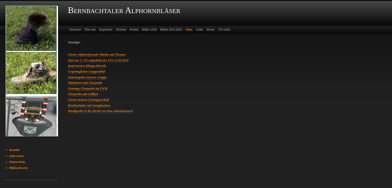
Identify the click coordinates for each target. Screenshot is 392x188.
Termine (121, 29)
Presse (211, 29)
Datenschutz (17, 162)
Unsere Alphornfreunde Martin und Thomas (97, 54)
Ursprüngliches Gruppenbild (86, 71)
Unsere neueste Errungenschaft (88, 100)
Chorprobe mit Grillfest (83, 94)
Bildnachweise (18, 168)
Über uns (90, 29)
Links (199, 29)
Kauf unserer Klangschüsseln (87, 66)
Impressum (16, 156)
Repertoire (105, 29)
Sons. (189, 29)
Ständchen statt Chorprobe (85, 83)
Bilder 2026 (149, 29)
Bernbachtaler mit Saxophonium (89, 105)
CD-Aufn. (224, 29)
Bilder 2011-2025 (171, 29)
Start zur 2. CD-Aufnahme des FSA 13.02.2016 (98, 60)
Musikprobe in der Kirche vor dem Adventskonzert (100, 111)
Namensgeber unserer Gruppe (87, 77)
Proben (134, 29)
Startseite (75, 29)
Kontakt (14, 150)
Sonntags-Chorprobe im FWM (87, 88)
